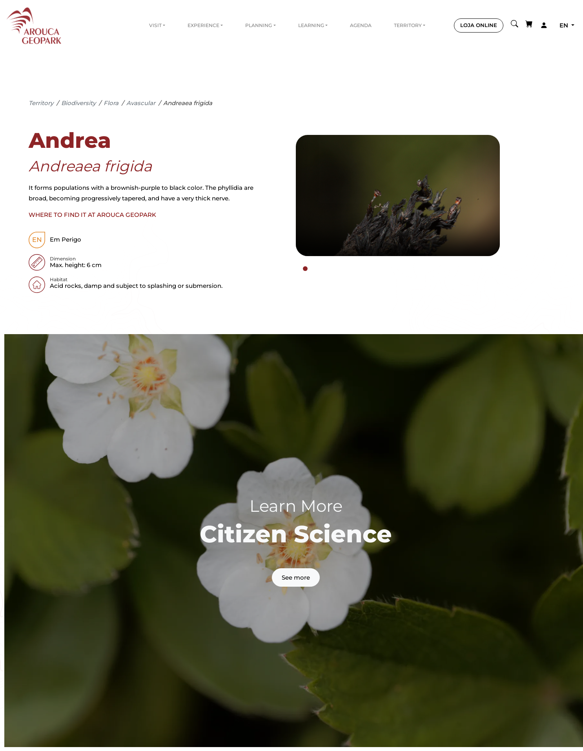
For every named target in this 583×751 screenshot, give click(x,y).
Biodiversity (78, 103)
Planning (258, 25)
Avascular (140, 103)
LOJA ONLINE (478, 25)
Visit (155, 25)
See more (296, 577)
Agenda (361, 25)
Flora (111, 103)
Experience (203, 25)
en (564, 25)
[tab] (305, 268)
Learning (311, 25)
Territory (408, 25)
